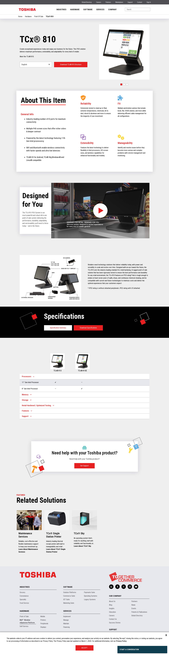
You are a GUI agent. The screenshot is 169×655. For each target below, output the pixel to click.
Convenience (24, 596)
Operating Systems (90, 596)
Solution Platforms (69, 592)
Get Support (84, 466)
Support (130, 2)
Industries (25, 587)
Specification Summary (58, 328)
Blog (110, 605)
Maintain (66, 623)
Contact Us (113, 619)
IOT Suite (66, 599)
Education (112, 612)
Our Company (115, 596)
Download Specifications (88, 328)
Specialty (23, 599)
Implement (67, 616)
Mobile (42, 616)
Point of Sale (24, 616)
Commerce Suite (69, 596)
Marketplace (119, 2)
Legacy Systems (90, 599)
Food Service (24, 603)
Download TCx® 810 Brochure (70, 64)
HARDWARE (75, 9)
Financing (66, 627)
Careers (98, 2)
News (133, 605)
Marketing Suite (68, 603)
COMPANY (112, 9)
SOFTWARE (87, 9)
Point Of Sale (38, 16)
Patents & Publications (139, 612)
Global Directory (87, 2)
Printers (43, 620)
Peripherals (44, 623)
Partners (108, 2)
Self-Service (24, 626)
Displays (43, 627)
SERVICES (100, 9)
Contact (139, 2)
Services (67, 611)
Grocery (22, 592)
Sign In (149, 2)
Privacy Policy (121, 641)
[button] (121, 84)
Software (67, 587)
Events (133, 608)
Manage (66, 620)
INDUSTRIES (61, 9)
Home (20, 16)
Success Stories (114, 623)
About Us (112, 601)
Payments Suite (89, 592)
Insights (111, 608)
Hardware (28, 16)
